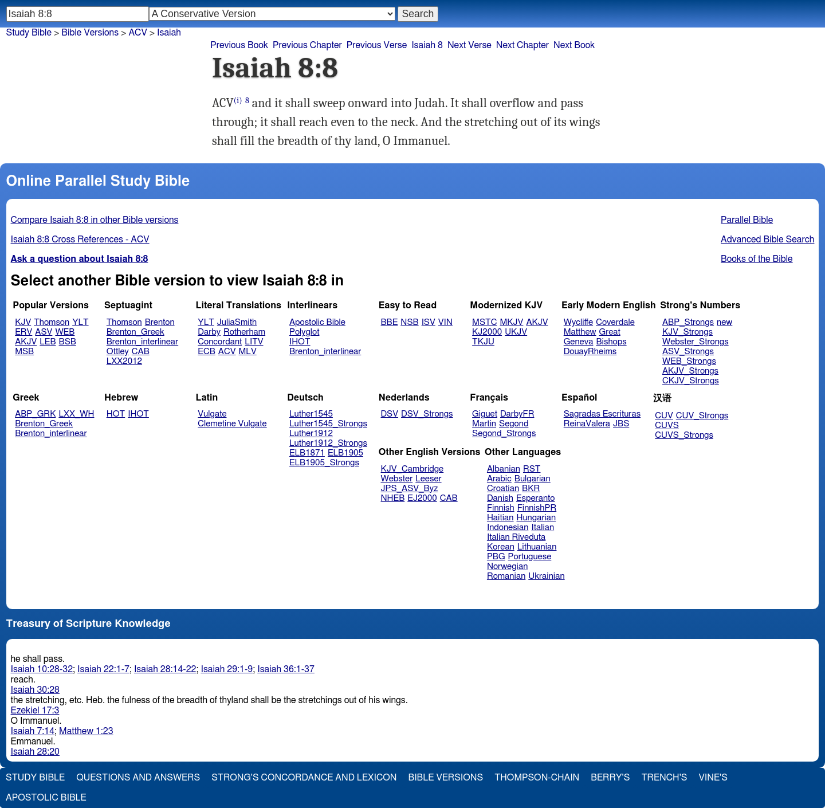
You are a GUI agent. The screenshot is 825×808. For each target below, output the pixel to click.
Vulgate (212, 414)
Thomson (51, 322)
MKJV (511, 322)
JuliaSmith (237, 322)
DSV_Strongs (427, 414)
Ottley (118, 351)
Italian (542, 527)
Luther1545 (311, 414)
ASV (43, 332)
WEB (64, 332)
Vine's (713, 777)
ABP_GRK (35, 414)
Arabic (499, 478)
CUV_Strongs (702, 415)
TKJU (483, 342)
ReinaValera (587, 423)
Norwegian (507, 566)
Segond (513, 423)
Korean (500, 547)
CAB (141, 351)
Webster (397, 478)
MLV (247, 351)
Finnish (500, 508)
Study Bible (29, 32)
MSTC (484, 322)
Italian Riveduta (516, 537)
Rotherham (244, 332)
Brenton (160, 322)
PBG (496, 556)
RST (532, 469)
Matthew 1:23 (86, 731)
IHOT (300, 342)
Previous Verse (377, 45)
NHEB (393, 498)
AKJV (26, 342)
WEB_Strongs (689, 361)
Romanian (506, 576)
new (724, 322)
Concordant (220, 342)
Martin (484, 423)
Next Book (574, 45)
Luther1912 (311, 433)
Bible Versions (90, 32)
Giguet (484, 414)
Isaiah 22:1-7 (103, 669)
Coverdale (615, 322)
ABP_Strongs (688, 322)
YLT (80, 322)
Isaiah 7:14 (33, 731)
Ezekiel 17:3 (35, 710)
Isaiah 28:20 (35, 751)
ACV (227, 351)
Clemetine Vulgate (232, 423)
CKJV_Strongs (690, 380)
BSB (67, 342)
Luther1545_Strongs (328, 423)
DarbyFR (517, 414)
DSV (390, 414)
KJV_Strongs (687, 332)
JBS (621, 423)
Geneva (579, 342)
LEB (48, 342)
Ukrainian (546, 576)
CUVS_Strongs (684, 435)
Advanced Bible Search (767, 239)
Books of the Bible (757, 259)
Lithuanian (537, 547)
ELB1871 (307, 453)
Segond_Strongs (504, 433)
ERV (23, 332)
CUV (664, 415)
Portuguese (530, 556)
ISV (428, 322)
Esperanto (535, 498)
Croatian (503, 488)
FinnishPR (537, 508)
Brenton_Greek (135, 332)
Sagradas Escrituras (602, 414)
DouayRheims (590, 351)
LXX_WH (76, 414)
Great (609, 332)
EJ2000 (422, 498)
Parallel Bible (747, 220)
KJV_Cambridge (412, 469)
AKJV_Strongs (690, 371)
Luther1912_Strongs (328, 443)
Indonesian (508, 527)
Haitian (500, 517)
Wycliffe (578, 322)
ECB (206, 351)
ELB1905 (345, 453)
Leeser (428, 478)
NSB (409, 322)
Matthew (580, 332)
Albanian (503, 469)
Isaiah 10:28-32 (42, 669)
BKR (531, 488)
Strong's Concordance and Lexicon (303, 777)
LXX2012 (124, 361)
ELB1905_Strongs (324, 462)
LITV (254, 342)
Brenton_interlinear (142, 342)
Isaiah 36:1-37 (286, 669)
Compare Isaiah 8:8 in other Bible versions (95, 220)
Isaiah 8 (427, 45)
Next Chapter (522, 45)
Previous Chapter (307, 45)
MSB (24, 351)
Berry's (610, 777)
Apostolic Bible (46, 797)
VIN (445, 322)
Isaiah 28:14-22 (165, 669)
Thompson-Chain (536, 777)
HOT (116, 414)
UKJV (516, 332)
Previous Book (239, 45)
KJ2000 (487, 332)
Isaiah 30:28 (35, 690)
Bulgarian (532, 478)
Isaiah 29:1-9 (227, 669)
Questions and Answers (138, 777)
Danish (500, 498)
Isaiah (169, 32)
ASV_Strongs (688, 351)
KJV (23, 322)
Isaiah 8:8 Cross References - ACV (80, 239)
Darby (209, 332)
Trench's (664, 777)
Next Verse (469, 45)
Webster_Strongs (695, 342)
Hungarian (536, 517)
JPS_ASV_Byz (409, 488)
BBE (389, 322)
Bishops (611, 342)
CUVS (667, 425)
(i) (238, 100)
